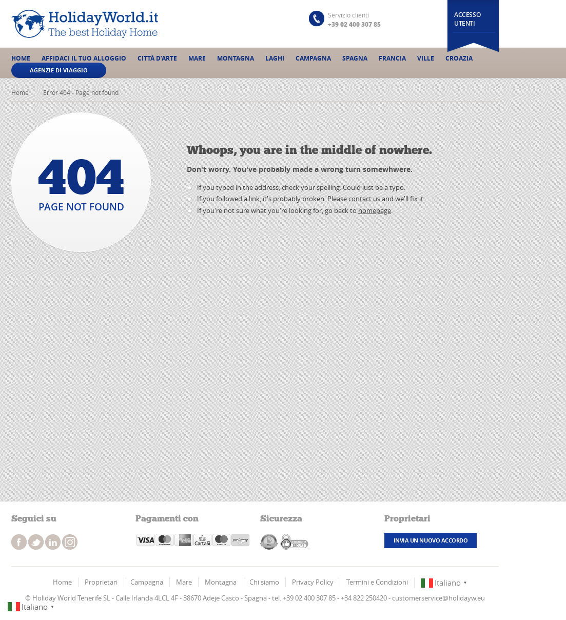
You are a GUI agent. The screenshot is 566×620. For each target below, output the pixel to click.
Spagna (354, 58)
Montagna (235, 58)
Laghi (274, 58)
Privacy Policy (313, 582)
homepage (374, 210)
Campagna (313, 58)
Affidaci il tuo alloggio (84, 58)
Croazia (459, 58)
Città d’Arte (157, 58)
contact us (364, 198)
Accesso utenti (467, 19)
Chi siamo (264, 582)
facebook (19, 542)
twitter (36, 542)
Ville (425, 58)
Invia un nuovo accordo (430, 540)
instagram (53, 542)
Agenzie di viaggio (59, 70)
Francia (392, 58)
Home (20, 58)
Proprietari (101, 582)
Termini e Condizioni (377, 582)
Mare (197, 58)
